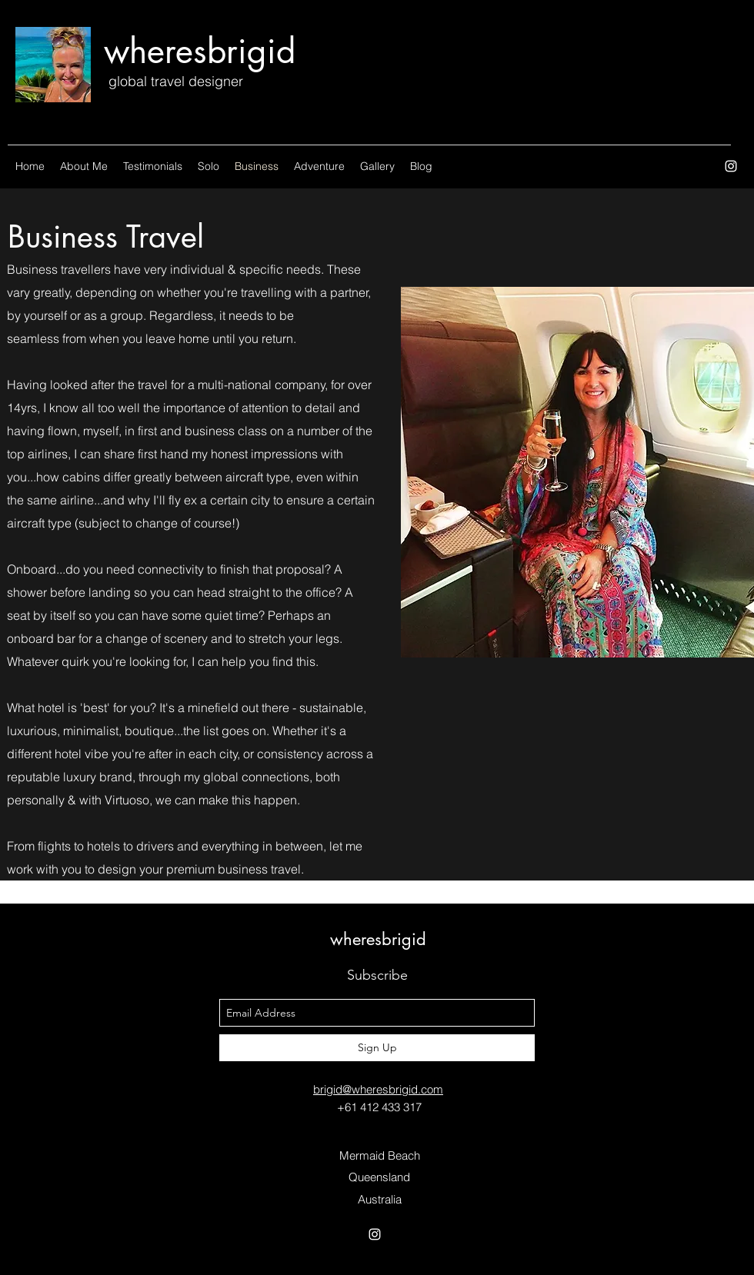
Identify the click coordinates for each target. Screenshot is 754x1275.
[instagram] (731, 166)
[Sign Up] (377, 1047)
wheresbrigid (199, 50)
